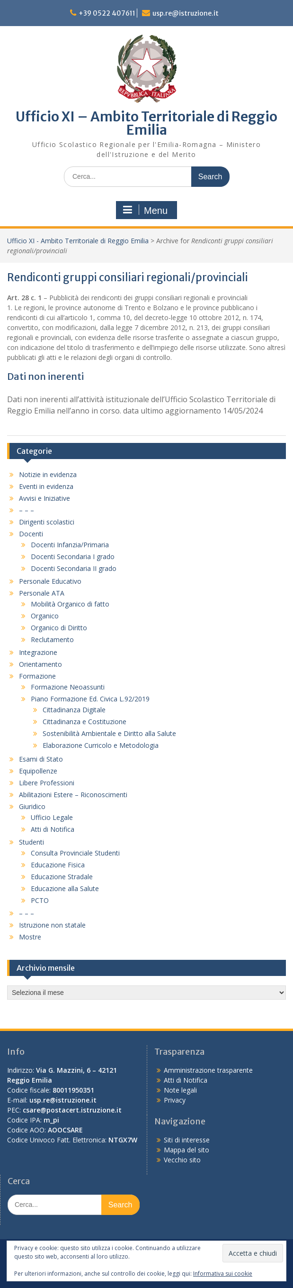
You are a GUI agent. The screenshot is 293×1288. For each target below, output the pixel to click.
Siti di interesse (187, 1139)
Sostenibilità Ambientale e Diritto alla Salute (109, 733)
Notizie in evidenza (48, 474)
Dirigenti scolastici (46, 521)
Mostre (30, 936)
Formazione (37, 676)
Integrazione (38, 652)
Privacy (175, 1099)
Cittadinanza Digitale (74, 709)
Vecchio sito (182, 1159)
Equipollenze (38, 770)
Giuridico (32, 806)
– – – (26, 510)
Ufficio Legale (52, 817)
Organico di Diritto (59, 627)
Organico (45, 615)
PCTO (40, 900)
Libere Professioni (46, 782)
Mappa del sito (186, 1149)
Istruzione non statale (52, 924)
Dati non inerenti (45, 376)
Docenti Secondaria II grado (73, 568)
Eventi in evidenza (46, 486)
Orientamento (40, 664)
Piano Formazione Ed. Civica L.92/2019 (90, 698)
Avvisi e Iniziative (44, 498)
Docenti (31, 533)
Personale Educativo (50, 581)
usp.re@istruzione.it (185, 13)
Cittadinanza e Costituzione (84, 721)
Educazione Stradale (62, 876)
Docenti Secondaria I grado (73, 556)
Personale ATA (41, 593)
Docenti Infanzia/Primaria (70, 544)
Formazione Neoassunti (68, 686)
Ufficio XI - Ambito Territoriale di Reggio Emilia (78, 240)
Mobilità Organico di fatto (70, 603)
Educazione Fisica (58, 864)
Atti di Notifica (52, 829)
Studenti (31, 841)
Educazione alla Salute (65, 888)
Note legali (180, 1090)
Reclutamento (52, 639)
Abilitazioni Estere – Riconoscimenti (73, 794)
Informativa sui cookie (222, 1274)
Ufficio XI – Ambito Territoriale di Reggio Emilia (146, 123)
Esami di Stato (41, 759)
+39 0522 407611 (107, 13)
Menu (145, 210)
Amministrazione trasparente (208, 1070)
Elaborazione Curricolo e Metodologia (101, 745)
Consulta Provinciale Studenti (75, 852)
